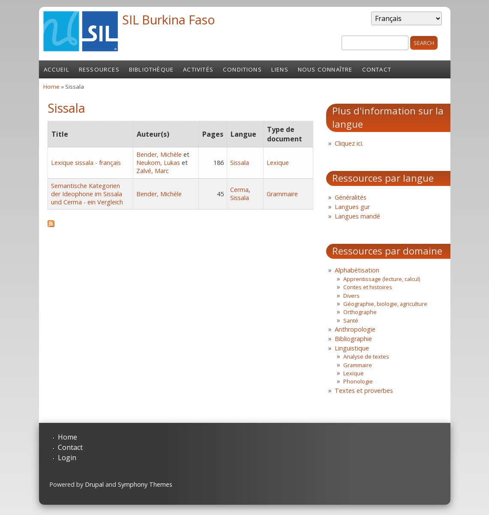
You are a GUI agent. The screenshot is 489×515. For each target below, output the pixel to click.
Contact (376, 69)
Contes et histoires (367, 287)
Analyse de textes (366, 356)
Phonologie (358, 381)
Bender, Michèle (159, 154)
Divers (351, 295)
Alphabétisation (357, 270)
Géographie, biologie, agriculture (385, 304)
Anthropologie (355, 329)
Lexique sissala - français (86, 163)
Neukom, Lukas (158, 163)
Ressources (99, 69)
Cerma (239, 190)
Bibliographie (353, 339)
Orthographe (360, 312)
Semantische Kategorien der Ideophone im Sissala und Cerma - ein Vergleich (87, 194)
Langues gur (352, 207)
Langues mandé (357, 216)
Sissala (239, 163)
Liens (279, 69)
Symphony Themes (145, 484)
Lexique (278, 163)
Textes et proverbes (364, 390)
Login (67, 457)
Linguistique (352, 348)
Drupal (94, 484)
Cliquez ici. (349, 143)
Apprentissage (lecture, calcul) (381, 279)
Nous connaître (325, 69)
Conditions (242, 69)
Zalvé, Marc (152, 171)
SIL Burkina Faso (168, 19)
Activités (198, 69)
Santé (350, 320)
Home (51, 86)
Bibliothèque (151, 69)
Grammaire (282, 194)
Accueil (56, 69)
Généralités (350, 197)
